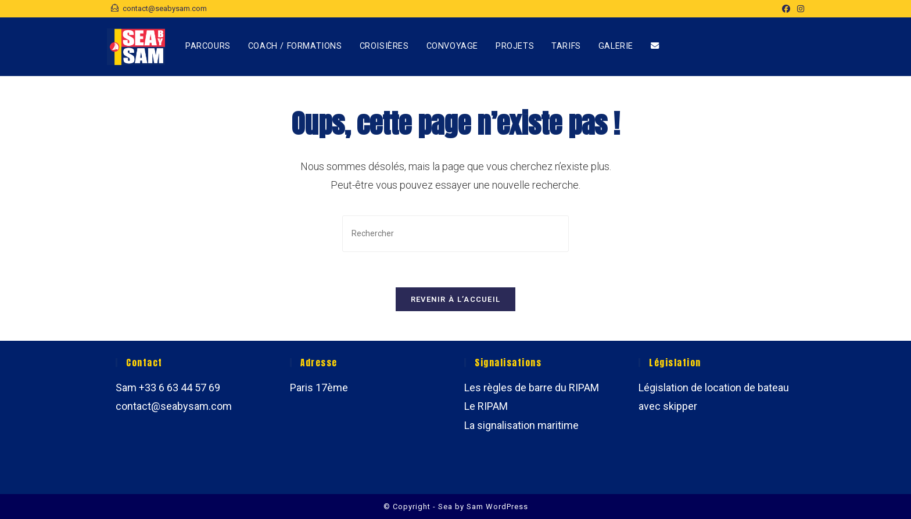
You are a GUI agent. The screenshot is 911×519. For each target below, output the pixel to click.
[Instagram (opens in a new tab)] (799, 9)
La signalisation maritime (521, 425)
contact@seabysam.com (174, 406)
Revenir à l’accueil (456, 299)
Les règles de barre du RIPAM (531, 387)
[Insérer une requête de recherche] (455, 233)
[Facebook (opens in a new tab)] (786, 9)
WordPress (507, 506)
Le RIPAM (486, 406)
